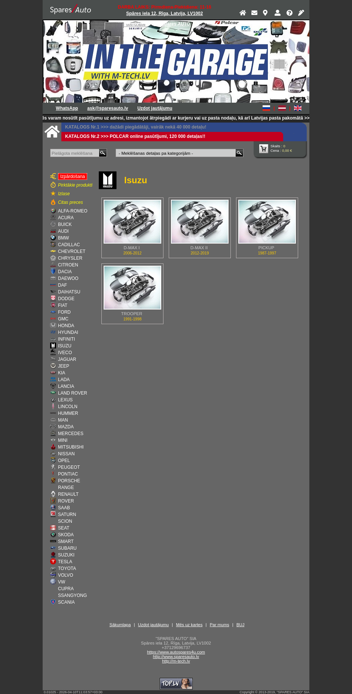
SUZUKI (66, 555)
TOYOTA (67, 568)
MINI (62, 440)
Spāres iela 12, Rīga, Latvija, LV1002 (164, 13)
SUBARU (67, 548)
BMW (63, 238)
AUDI (63, 231)
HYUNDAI (68, 332)
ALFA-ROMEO (73, 211)
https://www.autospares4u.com (176, 652)
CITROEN (68, 265)
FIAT (62, 305)
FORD (64, 312)
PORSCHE (69, 480)
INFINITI (66, 339)
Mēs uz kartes (189, 624)
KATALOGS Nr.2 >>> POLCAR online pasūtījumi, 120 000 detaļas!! (135, 136)
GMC (63, 319)
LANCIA (66, 386)
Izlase (64, 193)
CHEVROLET (71, 251)
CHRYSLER (70, 258)
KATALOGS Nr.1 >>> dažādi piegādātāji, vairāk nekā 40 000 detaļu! (135, 127)
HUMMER (68, 413)
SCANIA (66, 602)
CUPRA (66, 588)
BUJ (240, 624)
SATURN (67, 514)
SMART (66, 541)
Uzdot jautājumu (154, 108)
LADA (64, 379)
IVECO (65, 352)
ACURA (66, 217)
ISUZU (64, 345)
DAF (62, 285)
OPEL (64, 460)
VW (61, 582)
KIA (61, 372)
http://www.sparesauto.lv (176, 656)
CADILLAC (69, 244)
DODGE (66, 298)
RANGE (66, 487)
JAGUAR (67, 359)
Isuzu (135, 180)
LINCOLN (67, 406)
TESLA (65, 561)
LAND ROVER (72, 393)
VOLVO (65, 575)
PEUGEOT (69, 467)
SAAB (64, 507)
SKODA (66, 534)
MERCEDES (70, 433)
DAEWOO (68, 278)
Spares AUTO (176, 24)
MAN (63, 420)
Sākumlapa (120, 624)
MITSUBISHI (71, 447)
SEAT (63, 528)
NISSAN (66, 453)
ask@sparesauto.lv (107, 108)
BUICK (65, 224)
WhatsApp (67, 108)
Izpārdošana (71, 176)
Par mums (219, 624)
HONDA (66, 325)
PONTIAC (68, 474)
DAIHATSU (69, 292)
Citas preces (70, 202)
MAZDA (66, 426)
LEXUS (65, 399)
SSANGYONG (72, 595)
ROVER (66, 501)
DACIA (65, 271)
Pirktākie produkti (75, 185)
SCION (65, 521)
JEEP (63, 366)
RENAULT (68, 494)
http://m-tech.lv (176, 661)
